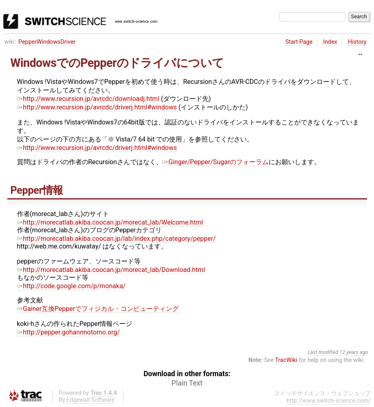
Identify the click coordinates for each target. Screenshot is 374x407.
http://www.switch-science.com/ (328, 400)
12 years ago (354, 352)
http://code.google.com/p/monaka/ (71, 286)
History (357, 42)
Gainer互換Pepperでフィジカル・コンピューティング (98, 309)
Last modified (323, 352)
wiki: (10, 42)
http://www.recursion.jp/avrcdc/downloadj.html (88, 99)
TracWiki (286, 360)
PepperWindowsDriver (46, 42)
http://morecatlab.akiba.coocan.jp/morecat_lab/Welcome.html (110, 222)
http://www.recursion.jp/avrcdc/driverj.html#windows (97, 107)
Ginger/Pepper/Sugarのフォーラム (215, 162)
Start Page (298, 42)
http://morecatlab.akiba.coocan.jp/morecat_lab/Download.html (111, 270)
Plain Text (186, 383)
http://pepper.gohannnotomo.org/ (68, 332)
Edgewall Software (90, 399)
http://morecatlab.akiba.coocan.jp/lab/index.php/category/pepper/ (116, 238)
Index (330, 42)
